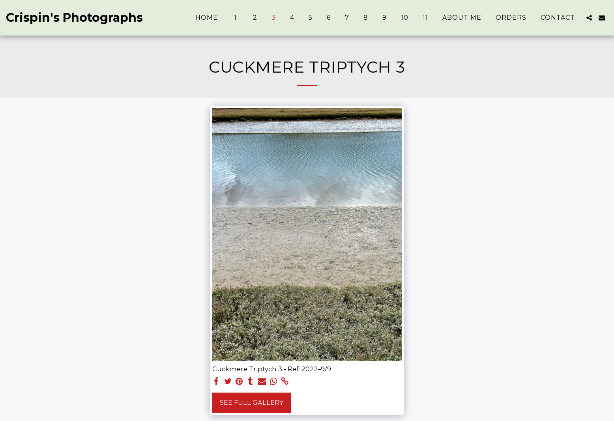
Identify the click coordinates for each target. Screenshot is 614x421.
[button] (589, 18)
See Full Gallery (252, 402)
